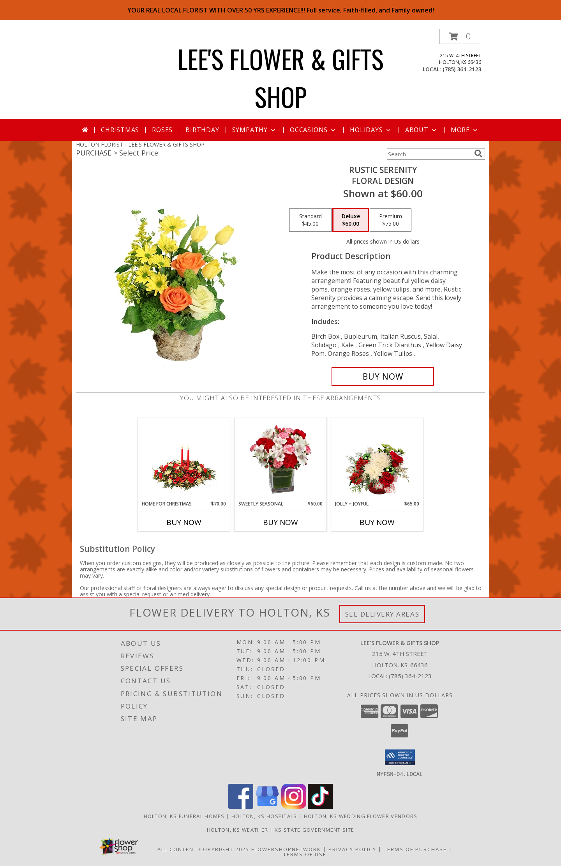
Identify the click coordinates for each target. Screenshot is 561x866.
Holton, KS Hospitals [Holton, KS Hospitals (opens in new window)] (264, 815)
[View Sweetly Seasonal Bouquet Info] (280, 459)
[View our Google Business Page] (267, 806)
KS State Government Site (314, 829)
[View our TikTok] (320, 806)
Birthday (202, 129)
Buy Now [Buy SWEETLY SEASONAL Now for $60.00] (280, 522)
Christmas (120, 129)
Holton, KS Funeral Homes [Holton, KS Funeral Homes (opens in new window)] (184, 815)
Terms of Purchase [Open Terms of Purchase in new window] (415, 848)
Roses (162, 129)
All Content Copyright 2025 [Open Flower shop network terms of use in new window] (203, 848)
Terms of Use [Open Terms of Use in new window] (304, 853)
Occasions (313, 129)
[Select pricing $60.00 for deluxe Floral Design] (350, 220)
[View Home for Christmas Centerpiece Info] (184, 459)
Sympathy (254, 129)
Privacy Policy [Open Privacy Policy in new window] (352, 848)
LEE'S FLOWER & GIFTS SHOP (281, 77)
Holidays (371, 129)
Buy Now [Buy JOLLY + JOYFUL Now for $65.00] (377, 522)
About (421, 129)
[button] (460, 36)
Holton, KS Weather (237, 829)
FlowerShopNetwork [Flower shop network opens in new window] (286, 848)
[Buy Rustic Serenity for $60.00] (383, 376)
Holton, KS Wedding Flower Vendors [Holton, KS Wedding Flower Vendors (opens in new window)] (361, 815)
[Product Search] (429, 153)
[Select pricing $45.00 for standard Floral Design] (310, 220)
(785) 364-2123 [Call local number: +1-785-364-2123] (462, 69)
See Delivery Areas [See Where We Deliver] (382, 614)
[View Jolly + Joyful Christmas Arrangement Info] (377, 459)
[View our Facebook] (240, 806)
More (465, 129)
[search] (478, 153)
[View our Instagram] (293, 806)
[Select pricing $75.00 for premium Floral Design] (390, 220)
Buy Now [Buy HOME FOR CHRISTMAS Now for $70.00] (183, 522)
